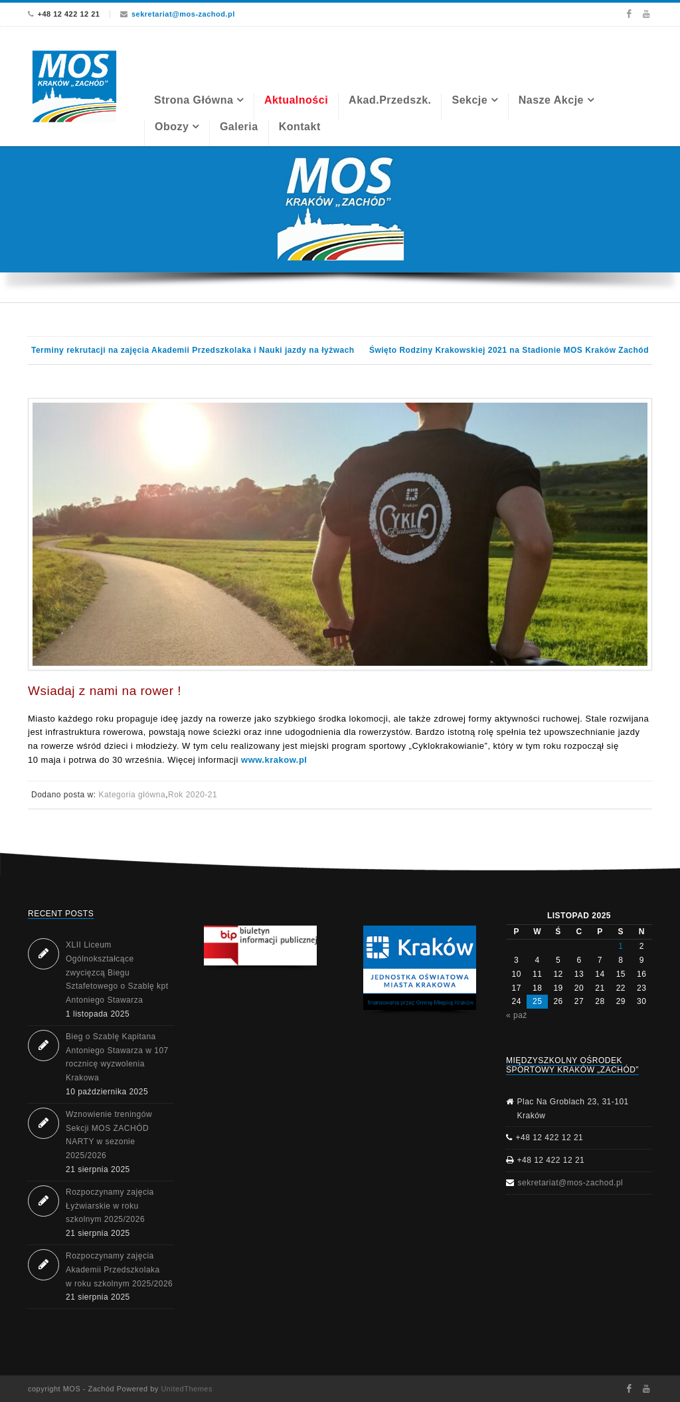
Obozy (172, 126)
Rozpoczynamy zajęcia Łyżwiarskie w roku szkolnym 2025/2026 (110, 1206)
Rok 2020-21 (192, 794)
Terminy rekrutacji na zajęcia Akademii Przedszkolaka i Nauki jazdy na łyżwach (193, 350)
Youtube (646, 14)
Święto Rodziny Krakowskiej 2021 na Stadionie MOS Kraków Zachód (509, 350)
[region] (340, 224)
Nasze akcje (551, 100)
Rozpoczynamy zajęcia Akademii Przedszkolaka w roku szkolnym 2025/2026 (119, 1269)
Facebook (628, 14)
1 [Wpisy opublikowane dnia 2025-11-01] (620, 946)
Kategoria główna (131, 794)
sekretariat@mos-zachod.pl (183, 14)
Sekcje (469, 100)
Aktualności (296, 100)
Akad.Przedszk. (390, 100)
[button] (260, 945)
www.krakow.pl (274, 760)
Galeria (239, 126)
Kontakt (300, 126)
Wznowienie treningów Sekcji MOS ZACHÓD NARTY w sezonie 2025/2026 (109, 1135)
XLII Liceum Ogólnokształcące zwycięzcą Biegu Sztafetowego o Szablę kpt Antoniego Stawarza (117, 972)
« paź (516, 1015)
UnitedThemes (186, 1389)
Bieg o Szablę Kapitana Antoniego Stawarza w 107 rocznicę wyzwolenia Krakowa (117, 1057)
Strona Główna (193, 100)
